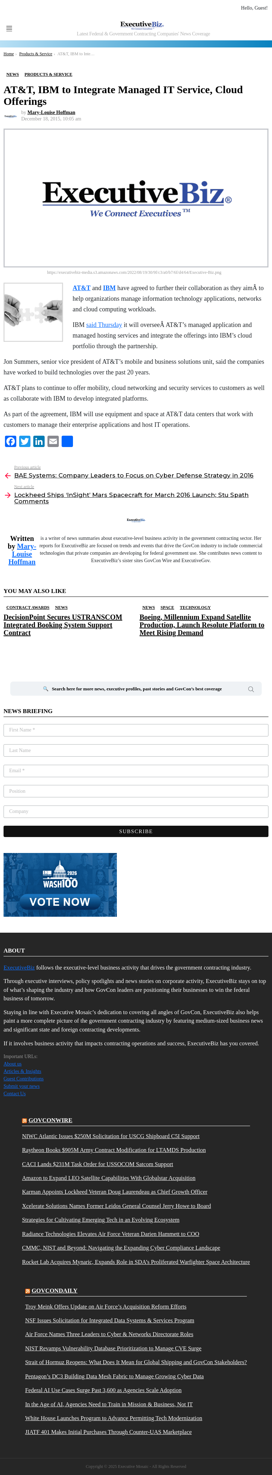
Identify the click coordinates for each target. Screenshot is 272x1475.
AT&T (82, 288)
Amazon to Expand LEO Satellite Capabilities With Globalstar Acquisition (109, 1178)
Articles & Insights (22, 1071)
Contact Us (15, 1093)
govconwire (51, 1120)
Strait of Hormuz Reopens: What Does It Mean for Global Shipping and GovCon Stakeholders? (136, 1362)
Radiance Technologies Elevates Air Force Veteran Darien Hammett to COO (110, 1234)
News (61, 607)
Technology (195, 607)
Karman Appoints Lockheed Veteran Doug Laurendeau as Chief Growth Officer (114, 1192)
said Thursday (104, 324)
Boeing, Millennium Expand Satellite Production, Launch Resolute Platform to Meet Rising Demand (202, 625)
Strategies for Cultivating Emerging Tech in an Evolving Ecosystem (100, 1220)
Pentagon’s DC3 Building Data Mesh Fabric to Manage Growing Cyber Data (114, 1376)
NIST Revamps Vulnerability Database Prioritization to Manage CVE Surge (113, 1348)
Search (251, 690)
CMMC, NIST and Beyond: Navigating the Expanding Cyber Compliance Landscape (121, 1248)
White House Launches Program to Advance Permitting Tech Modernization (113, 1418)
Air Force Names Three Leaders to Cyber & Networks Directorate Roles (109, 1334)
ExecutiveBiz (19, 967)
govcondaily (55, 1290)
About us (13, 1064)
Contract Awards (27, 607)
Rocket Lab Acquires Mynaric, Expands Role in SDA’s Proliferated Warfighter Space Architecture (136, 1262)
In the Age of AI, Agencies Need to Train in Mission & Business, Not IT (109, 1404)
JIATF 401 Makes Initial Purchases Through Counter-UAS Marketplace (108, 1432)
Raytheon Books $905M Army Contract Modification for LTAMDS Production (114, 1150)
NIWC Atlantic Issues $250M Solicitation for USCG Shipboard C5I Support (110, 1136)
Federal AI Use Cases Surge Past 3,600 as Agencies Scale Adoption (103, 1390)
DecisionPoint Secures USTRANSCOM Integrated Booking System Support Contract (63, 625)
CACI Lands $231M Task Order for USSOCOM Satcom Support (97, 1164)
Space (167, 607)
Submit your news (22, 1086)
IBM (109, 288)
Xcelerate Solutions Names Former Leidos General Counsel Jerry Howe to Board (116, 1206)
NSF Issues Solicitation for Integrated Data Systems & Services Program (109, 1320)
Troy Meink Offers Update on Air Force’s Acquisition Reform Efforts (105, 1307)
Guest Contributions (24, 1078)
